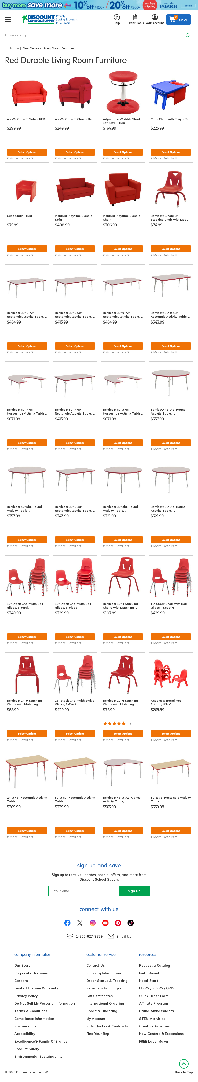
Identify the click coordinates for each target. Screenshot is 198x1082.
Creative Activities (154, 1026)
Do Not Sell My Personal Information (44, 1003)
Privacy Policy (26, 996)
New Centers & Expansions (161, 1034)
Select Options (27, 152)
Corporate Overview (31, 973)
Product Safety (26, 1049)
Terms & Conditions (30, 1011)
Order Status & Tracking (106, 981)
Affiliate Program (153, 1003)
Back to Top (184, 1066)
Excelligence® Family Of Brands (40, 1041)
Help (116, 19)
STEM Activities (152, 1019)
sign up (134, 891)
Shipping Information (103, 973)
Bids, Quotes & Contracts (107, 1026)
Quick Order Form (153, 996)
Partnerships (25, 1026)
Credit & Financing (101, 1011)
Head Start (148, 981)
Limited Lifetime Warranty (36, 988)
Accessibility (24, 1034)
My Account (95, 1019)
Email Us (123, 936)
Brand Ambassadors (156, 1011)
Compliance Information (34, 1019)
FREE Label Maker (154, 1041)
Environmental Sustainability (38, 1056)
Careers (21, 981)
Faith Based (149, 973)
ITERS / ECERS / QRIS (156, 988)
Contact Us (95, 965)
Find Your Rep (97, 1034)
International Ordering (105, 1003)
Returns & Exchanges (103, 988)
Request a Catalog (154, 965)
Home (14, 48)
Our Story (22, 965)
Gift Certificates (99, 996)
